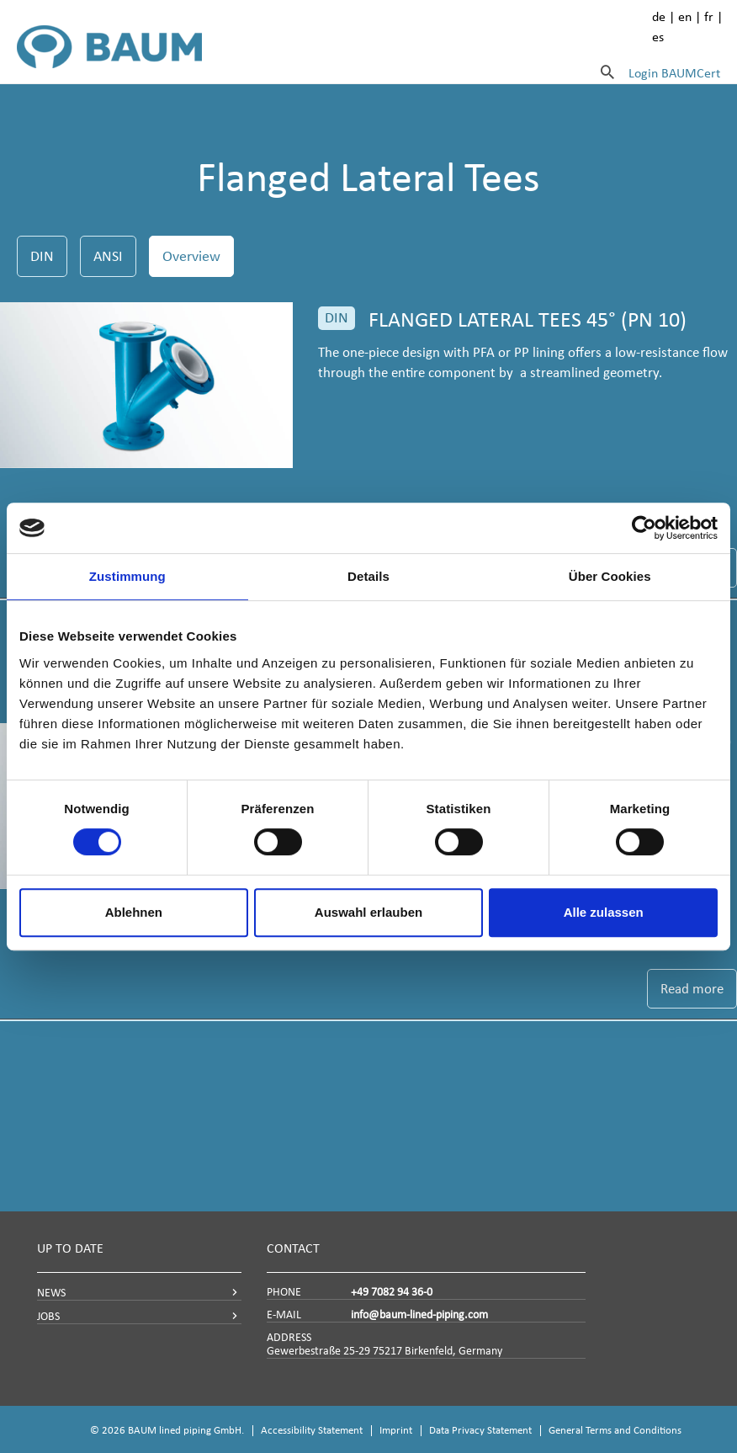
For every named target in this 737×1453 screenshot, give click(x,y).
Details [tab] (368, 576)
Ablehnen (133, 912)
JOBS (48, 1316)
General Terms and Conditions (615, 1430)
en (685, 16)
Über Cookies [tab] (610, 576)
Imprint (395, 1430)
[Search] (607, 71)
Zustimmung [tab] (127, 576)
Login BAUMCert (674, 73)
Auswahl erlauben (368, 912)
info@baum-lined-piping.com (419, 1314)
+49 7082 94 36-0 (391, 1292)
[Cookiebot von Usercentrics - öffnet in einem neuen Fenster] (644, 527)
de (658, 16)
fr (708, 16)
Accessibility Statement (312, 1430)
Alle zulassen (604, 912)
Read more (692, 989)
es (658, 37)
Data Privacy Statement (480, 1430)
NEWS (51, 1292)
